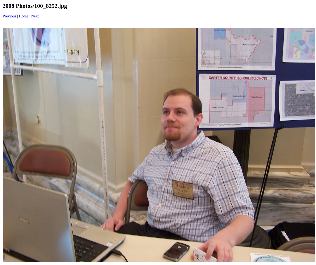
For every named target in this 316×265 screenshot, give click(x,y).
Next (35, 16)
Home (23, 16)
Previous (9, 16)
